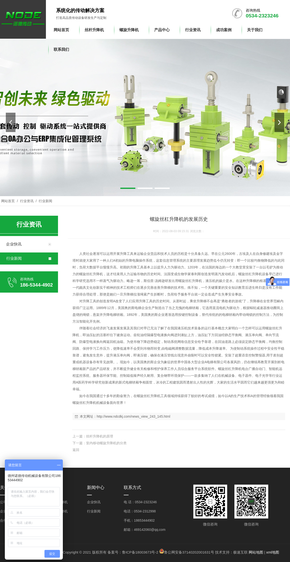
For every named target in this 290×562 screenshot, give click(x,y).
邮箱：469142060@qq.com (144, 530)
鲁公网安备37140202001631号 (189, 552)
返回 (75, 450)
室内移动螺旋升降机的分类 (106, 443)
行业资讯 (27, 201)
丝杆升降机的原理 (99, 436)
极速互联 (240, 552)
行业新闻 (45, 201)
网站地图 (256, 552)
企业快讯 (94, 502)
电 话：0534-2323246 (140, 502)
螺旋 (82, 274)
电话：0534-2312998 (140, 511)
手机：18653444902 (139, 520)
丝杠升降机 (94, 274)
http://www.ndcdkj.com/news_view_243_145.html (133, 416)
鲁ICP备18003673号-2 (140, 552)
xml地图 (272, 552)
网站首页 (8, 201)
